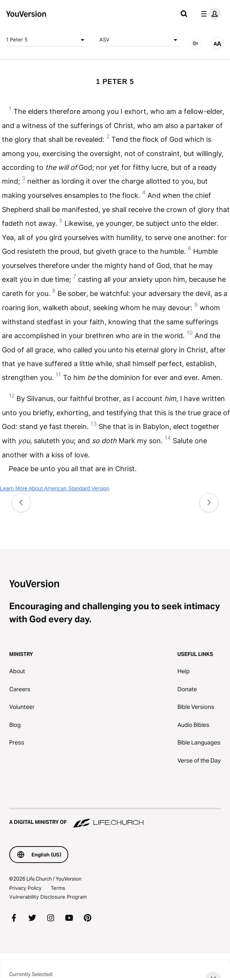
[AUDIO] (195, 43)
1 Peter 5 (46, 39)
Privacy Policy (25, 888)
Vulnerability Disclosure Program (48, 897)
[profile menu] (209, 13)
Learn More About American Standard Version (54, 488)
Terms (58, 888)
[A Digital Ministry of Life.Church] (115, 818)
